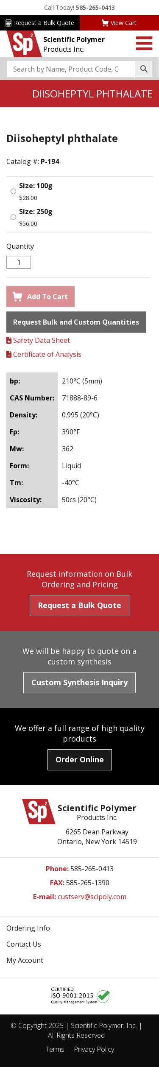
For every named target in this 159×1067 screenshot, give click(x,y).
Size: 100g (36, 185)
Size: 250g (36, 211)
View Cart (119, 23)
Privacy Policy (94, 1049)
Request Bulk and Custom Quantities (76, 322)
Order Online (80, 759)
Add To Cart (40, 296)
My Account (24, 960)
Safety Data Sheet (38, 340)
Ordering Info (28, 928)
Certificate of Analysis (43, 354)
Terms (54, 1049)
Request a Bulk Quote (39, 23)
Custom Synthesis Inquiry (79, 682)
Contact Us (23, 944)
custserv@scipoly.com (92, 896)
